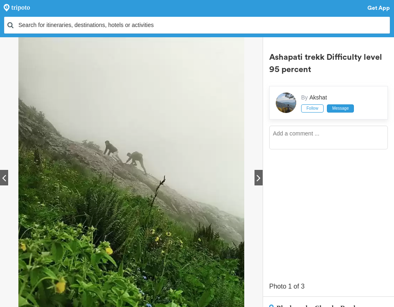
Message (340, 108)
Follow (312, 108)
